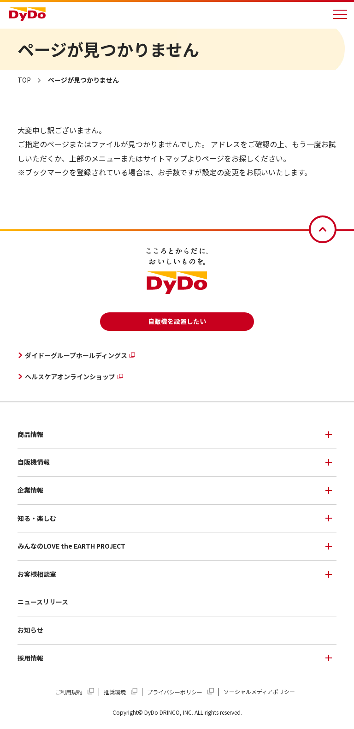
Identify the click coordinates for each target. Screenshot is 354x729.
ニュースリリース (43, 601)
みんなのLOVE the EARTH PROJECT (71, 545)
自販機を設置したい (177, 321)
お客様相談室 (37, 574)
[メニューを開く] (340, 14)
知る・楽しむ (37, 518)
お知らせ (30, 629)
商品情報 (30, 434)
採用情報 (30, 658)
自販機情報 (34, 461)
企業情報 (30, 490)
